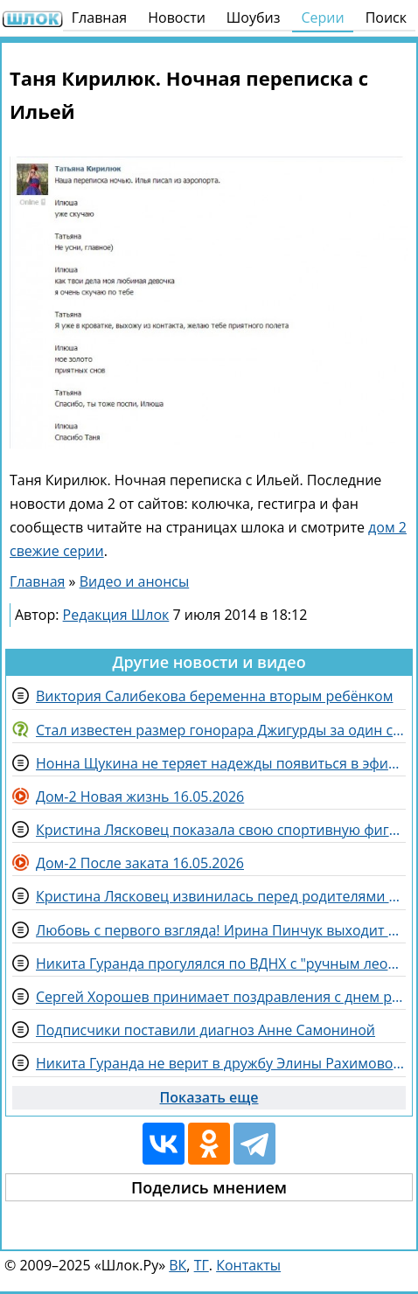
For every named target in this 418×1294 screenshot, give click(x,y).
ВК (177, 1265)
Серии (322, 17)
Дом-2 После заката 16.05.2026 (140, 863)
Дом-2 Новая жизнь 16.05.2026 (140, 796)
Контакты (248, 1265)
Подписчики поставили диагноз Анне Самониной (205, 1030)
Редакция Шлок (116, 614)
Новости (177, 17)
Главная (99, 17)
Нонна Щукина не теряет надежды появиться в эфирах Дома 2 (221, 763)
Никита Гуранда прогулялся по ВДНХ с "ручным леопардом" (221, 963)
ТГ (201, 1265)
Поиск (386, 17)
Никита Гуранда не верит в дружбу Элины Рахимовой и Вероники (221, 1063)
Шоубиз (253, 17)
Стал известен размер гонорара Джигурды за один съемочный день (221, 730)
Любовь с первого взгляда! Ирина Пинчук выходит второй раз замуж (221, 930)
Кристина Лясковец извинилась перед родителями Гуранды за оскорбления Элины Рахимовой (221, 896)
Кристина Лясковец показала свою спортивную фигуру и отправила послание (221, 829)
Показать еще (209, 1097)
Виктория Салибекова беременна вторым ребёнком (214, 696)
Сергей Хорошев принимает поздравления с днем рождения (221, 996)
